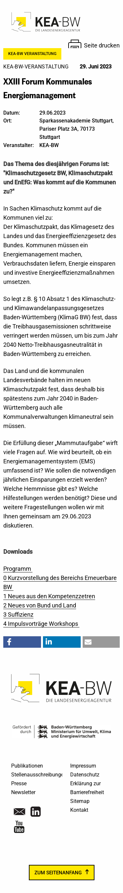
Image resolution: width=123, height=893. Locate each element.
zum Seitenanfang (58, 873)
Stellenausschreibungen (39, 775)
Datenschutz (84, 775)
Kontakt (79, 810)
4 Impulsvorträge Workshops (41, 623)
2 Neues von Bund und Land (39, 605)
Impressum (83, 766)
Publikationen (27, 766)
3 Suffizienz (18, 614)
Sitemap (80, 801)
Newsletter (23, 792)
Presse (19, 783)
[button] (22, 642)
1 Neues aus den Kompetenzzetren (49, 596)
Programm (17, 568)
